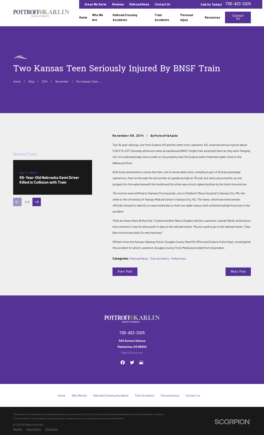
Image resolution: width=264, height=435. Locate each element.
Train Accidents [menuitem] (162, 17)
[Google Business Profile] (141, 362)
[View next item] (36, 202)
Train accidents (159, 258)
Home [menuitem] (83, 17)
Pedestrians (178, 258)
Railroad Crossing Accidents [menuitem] (125, 17)
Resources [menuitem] (212, 17)
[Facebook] (123, 362)
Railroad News (139, 4)
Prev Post (125, 272)
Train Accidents (144, 395)
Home (61, 395)
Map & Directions (132, 352)
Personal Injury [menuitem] (186, 17)
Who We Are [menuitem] (97, 17)
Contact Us (162, 4)
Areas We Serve (95, 4)
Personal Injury (170, 395)
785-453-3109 (238, 4)
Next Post (238, 272)
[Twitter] (132, 362)
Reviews (118, 4)
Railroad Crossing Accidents (110, 395)
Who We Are (79, 395)
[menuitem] (17, 429)
